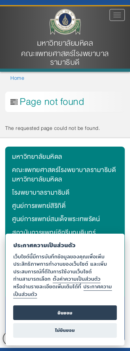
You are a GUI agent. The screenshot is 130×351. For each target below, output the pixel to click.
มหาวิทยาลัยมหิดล (65, 43)
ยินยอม (65, 313)
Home (17, 78)
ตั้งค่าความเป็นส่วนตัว (77, 279)
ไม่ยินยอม (65, 330)
